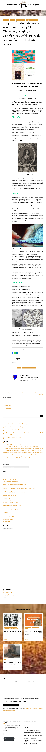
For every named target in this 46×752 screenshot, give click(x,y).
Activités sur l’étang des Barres (9, 499)
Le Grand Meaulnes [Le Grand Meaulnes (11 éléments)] (35, 452)
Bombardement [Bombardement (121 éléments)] (12, 446)
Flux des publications (7, 405)
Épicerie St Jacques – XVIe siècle (12, 631)
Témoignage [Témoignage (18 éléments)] (5, 459)
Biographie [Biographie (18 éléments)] (5, 446)
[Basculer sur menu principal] (1, 4)
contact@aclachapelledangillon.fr (9, 595)
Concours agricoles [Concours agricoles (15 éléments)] (35, 448)
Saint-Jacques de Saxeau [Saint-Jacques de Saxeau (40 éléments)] (22, 458)
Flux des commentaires (7, 408)
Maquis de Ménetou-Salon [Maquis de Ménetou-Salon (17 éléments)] (35, 456)
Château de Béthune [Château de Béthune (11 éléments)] (6, 448)
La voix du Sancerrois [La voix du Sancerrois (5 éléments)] (18, 452)
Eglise (33, 627)
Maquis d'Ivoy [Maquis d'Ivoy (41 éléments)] (26, 456)
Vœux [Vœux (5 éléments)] (14, 459)
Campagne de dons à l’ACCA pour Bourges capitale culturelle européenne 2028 (19, 488)
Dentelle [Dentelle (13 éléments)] (41, 448)
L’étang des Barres (6, 498)
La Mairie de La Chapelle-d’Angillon (10, 502)
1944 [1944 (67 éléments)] (11, 444)
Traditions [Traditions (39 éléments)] (31, 458)
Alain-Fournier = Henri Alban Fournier (11, 479)
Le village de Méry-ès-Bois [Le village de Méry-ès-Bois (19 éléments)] (33, 454)
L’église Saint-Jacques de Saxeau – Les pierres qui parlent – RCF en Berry (33, 632)
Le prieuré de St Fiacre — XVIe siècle (10, 507)
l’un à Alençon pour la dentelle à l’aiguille (20, 289)
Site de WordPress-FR (7, 411)
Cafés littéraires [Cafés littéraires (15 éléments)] (38, 446)
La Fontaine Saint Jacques (8, 521)
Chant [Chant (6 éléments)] (42, 446)
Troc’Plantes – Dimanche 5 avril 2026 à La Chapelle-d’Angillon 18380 (20, 424)
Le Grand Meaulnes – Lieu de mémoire (11, 481)
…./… (4, 474)
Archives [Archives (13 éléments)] (33, 444)
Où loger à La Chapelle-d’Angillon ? (10, 509)
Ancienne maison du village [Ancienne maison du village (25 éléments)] (24, 444)
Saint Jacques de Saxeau (8, 519)
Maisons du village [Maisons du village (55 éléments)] (17, 456)
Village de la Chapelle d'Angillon (10, 628)
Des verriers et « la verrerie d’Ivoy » (13, 437)
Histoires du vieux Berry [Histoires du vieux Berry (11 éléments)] (22, 450)
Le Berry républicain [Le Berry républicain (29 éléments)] (26, 452)
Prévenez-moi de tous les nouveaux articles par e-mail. (15, 701)
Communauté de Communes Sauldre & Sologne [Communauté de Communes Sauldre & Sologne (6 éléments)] (17, 448)
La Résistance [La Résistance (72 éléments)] (11, 452)
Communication (28, 627)
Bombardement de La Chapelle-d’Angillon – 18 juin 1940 (14, 492)
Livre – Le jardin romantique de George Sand (15, 427)
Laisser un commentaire (6, 55)
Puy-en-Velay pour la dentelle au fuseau (24, 332)
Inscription (5, 400)
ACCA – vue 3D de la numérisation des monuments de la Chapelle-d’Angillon (19, 477)
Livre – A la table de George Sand (13, 429)
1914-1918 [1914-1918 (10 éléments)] (4, 444)
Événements (5, 485)
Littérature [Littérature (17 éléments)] (9, 456)
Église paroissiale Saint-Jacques (9, 495)
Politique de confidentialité (8, 516)
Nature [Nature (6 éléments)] (42, 456)
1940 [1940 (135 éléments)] (8, 444)
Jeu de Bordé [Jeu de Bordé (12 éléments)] (29, 450)
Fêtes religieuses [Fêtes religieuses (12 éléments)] (15, 450)
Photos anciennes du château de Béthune (11, 514)
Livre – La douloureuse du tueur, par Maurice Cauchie (12, 663)
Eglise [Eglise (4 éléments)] (3, 450)
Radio (26, 628)
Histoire (5, 627)
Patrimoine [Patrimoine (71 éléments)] (6, 458)
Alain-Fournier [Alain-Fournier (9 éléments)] (15, 444)
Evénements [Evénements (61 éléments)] (7, 450)
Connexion (5, 402)
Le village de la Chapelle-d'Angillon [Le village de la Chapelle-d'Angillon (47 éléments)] (18, 454)
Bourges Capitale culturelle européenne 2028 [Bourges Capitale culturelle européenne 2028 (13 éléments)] (26, 446)
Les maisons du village (12, 627)
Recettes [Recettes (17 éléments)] (11, 458)
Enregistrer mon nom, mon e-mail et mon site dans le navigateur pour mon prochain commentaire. (22, 698)
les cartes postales (37, 740)
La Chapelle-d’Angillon (7, 491)
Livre (5, 659)
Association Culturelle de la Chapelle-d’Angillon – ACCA (14, 484)
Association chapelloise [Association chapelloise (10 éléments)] (39, 444)
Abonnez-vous (9, 738)
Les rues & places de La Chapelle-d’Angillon (12, 505)
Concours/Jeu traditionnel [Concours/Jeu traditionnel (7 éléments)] (28, 448)
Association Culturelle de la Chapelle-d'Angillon (23, 5)
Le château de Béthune (7, 512)
